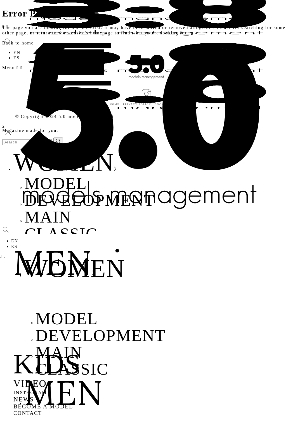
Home (115, 104)
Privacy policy (137, 104)
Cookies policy (169, 104)
